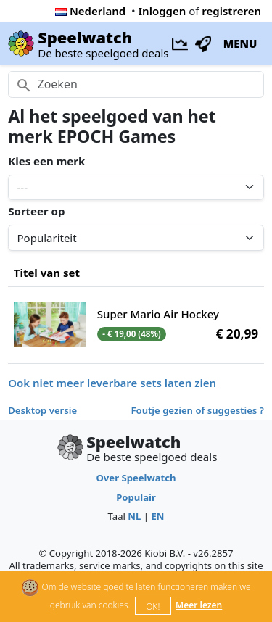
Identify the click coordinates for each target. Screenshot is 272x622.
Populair (136, 497)
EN (157, 516)
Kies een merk (46, 161)
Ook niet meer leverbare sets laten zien (112, 383)
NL (134, 516)
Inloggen (162, 11)
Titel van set (47, 272)
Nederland (90, 11)
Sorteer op (36, 211)
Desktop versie (42, 410)
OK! (153, 606)
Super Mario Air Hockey (158, 314)
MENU (240, 43)
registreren (231, 11)
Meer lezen (199, 605)
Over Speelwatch (136, 477)
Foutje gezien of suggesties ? (197, 410)
